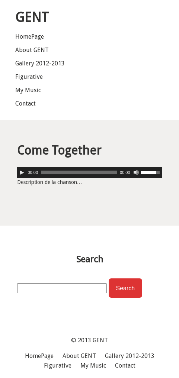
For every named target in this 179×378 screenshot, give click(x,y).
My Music (28, 90)
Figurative (29, 76)
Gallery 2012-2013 (40, 63)
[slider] (79, 172)
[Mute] (136, 172)
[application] (89, 172)
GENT (100, 340)
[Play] (22, 172)
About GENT (32, 50)
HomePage (29, 36)
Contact (25, 103)
